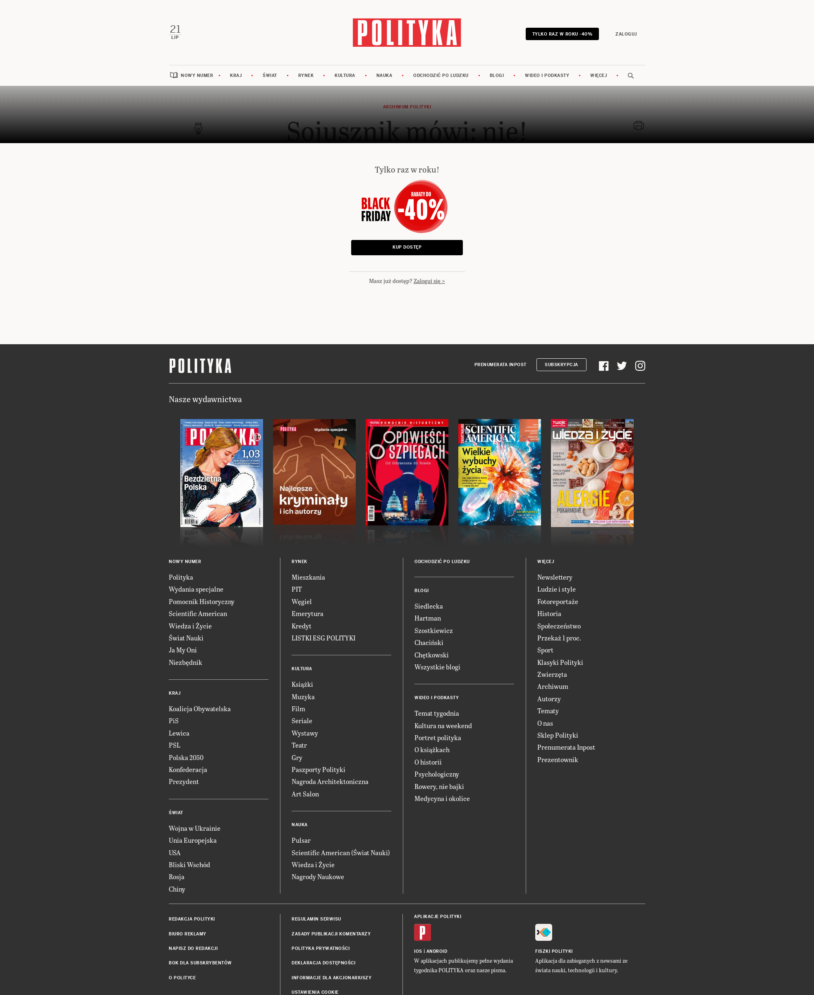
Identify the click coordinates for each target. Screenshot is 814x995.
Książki (302, 682)
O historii (428, 760)
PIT (297, 587)
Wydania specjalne (196, 587)
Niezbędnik (185, 660)
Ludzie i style (556, 587)
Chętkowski (431, 653)
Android (437, 950)
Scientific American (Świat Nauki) (341, 851)
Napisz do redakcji (193, 946)
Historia (549, 611)
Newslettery (554, 575)
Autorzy (549, 697)
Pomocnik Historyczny (202, 599)
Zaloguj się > (429, 279)
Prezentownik (557, 757)
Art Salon (305, 792)
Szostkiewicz (433, 628)
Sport (545, 648)
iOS (418, 950)
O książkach (432, 748)
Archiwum (552, 685)
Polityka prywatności (321, 946)
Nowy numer (197, 74)
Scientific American (198, 611)
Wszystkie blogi (437, 665)
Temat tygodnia (436, 711)
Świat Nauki (186, 636)
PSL (174, 743)
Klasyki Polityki (560, 660)
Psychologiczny (436, 772)
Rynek (306, 74)
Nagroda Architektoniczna (330, 780)
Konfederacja (188, 767)
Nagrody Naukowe (318, 875)
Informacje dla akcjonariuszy (331, 976)
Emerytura (307, 611)
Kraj (236, 74)
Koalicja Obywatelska (200, 707)
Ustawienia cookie (315, 990)
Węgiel (302, 599)
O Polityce (182, 976)
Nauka (384, 74)
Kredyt (301, 624)
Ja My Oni (183, 648)
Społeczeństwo (559, 624)
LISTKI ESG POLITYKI (323, 636)
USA (175, 851)
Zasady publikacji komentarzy (331, 932)
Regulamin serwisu (316, 917)
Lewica (179, 731)
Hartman (427, 616)
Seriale (302, 719)
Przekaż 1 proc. (559, 636)
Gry (297, 755)
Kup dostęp (407, 246)
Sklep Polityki (557, 733)
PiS (174, 719)
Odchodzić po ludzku (441, 74)
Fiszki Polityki (554, 950)
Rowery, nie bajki (439, 784)
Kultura (345, 74)
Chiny (177, 887)
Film (298, 707)
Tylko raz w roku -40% (563, 33)
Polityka (181, 575)
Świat (270, 74)
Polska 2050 (186, 755)
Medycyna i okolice (442, 796)
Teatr (299, 743)
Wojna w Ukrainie (194, 826)
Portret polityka (437, 736)
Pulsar (301, 838)
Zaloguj (627, 33)
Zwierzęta (552, 672)
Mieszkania (308, 575)
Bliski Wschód (189, 863)
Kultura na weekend (443, 724)
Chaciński (428, 640)
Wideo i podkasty (547, 74)
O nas (545, 721)
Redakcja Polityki (192, 917)
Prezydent (184, 780)
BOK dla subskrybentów (200, 961)
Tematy (548, 709)
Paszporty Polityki (318, 767)
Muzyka (303, 695)
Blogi (497, 74)
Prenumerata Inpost (500, 363)
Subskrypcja (561, 363)
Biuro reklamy (187, 932)
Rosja (176, 875)
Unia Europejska (193, 838)
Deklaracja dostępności (323, 961)
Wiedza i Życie (190, 624)
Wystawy (305, 731)
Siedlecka (428, 604)
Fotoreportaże (557, 599)
